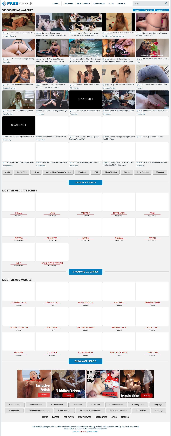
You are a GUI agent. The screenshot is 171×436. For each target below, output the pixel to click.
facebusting (15, 405)
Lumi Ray (18, 343)
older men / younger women (114, 36)
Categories (99, 3)
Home (17, 2)
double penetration (52, 253)
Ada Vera (118, 293)
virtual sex (141, 410)
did (139, 62)
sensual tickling (109, 88)
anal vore (96, 405)
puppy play (15, 410)
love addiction (116, 405)
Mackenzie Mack (118, 343)
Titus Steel (152, 343)
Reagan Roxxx (85, 293)
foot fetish (41, 140)
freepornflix (83, 431)
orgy (152, 203)
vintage (85, 203)
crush (140, 88)
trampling (141, 114)
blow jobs (74, 166)
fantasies (78, 405)
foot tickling (75, 88)
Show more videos (85, 182)
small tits (22, 172)
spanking (74, 114)
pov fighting (8, 114)
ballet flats (41, 166)
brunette (52, 228)
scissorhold (8, 166)
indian (18, 203)
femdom (141, 166)
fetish (152, 228)
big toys (158, 405)
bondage (40, 114)
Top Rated (68, 3)
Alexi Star (52, 318)
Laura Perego (85, 343)
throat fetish (57, 405)
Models (121, 3)
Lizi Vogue (52, 343)
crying (159, 410)
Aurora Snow (9, 36)
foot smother (65, 410)
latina (85, 228)
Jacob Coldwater (18, 318)
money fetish (138, 405)
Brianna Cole (118, 318)
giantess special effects (91, 410)
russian (118, 228)
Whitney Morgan (85, 318)
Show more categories (85, 271)
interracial (118, 203)
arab (52, 203)
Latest (56, 3)
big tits (18, 228)
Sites (111, 3)
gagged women (9, 88)
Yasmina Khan (18, 293)
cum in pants (36, 405)
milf (8, 172)
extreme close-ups (119, 410)
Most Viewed (83, 3)
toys (37, 172)
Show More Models (85, 361)
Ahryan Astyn (152, 293)
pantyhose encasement (39, 410)
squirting (7, 62)
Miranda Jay (52, 293)
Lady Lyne (152, 318)
